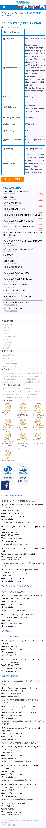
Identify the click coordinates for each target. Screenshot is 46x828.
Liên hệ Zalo (12, 179)
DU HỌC (5, 348)
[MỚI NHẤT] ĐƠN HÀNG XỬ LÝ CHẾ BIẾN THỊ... (20, 389)
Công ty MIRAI (7, 355)
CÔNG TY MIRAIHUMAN (11, 495)
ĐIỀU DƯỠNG (7, 342)
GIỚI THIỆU (6, 325)
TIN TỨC (5, 331)
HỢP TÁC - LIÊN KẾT (10, 676)
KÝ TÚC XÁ (6, 631)
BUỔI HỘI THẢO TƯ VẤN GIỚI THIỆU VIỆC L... (19, 395)
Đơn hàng (19, 13)
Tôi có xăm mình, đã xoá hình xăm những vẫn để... (22, 373)
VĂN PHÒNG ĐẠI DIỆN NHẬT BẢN (16, 586)
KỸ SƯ (4, 339)
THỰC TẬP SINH (8, 337)
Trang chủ (7, 13)
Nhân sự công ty (8, 366)
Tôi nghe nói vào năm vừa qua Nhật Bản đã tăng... (22, 379)
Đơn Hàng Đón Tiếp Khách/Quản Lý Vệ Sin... (19, 397)
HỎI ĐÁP (5, 334)
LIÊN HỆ (5, 328)
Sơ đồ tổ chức (7, 361)
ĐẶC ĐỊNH (6, 345)
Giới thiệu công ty (9, 364)
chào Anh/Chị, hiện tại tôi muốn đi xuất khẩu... (20, 376)
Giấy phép (6, 358)
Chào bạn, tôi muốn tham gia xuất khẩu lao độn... (21, 382)
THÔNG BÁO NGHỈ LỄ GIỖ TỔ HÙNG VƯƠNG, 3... (21, 392)
